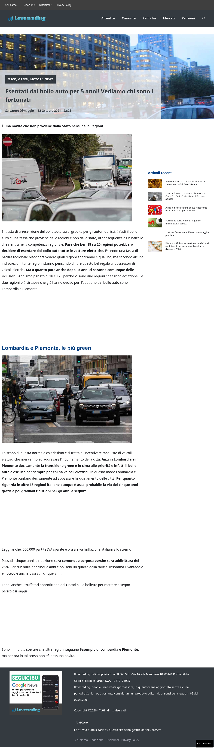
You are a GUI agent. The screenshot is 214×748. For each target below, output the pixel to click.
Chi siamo (11, 5)
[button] (203, 18)
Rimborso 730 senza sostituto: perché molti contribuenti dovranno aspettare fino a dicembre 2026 (187, 246)
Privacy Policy (63, 5)
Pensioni (188, 18)
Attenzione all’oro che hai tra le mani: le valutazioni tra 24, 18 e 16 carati (186, 183)
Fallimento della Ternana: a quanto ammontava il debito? (183, 222)
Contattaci (135, 710)
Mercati (169, 18)
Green (23, 79)
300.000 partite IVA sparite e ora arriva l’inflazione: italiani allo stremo (77, 549)
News (49, 79)
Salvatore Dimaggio (19, 111)
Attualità (108, 18)
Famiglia (149, 18)
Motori (36, 79)
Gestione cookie (204, 743)
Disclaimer (45, 5)
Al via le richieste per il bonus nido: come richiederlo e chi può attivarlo (186, 209)
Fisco (11, 79)
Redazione (29, 5)
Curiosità (129, 18)
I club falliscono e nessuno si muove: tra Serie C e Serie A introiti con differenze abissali (186, 196)
